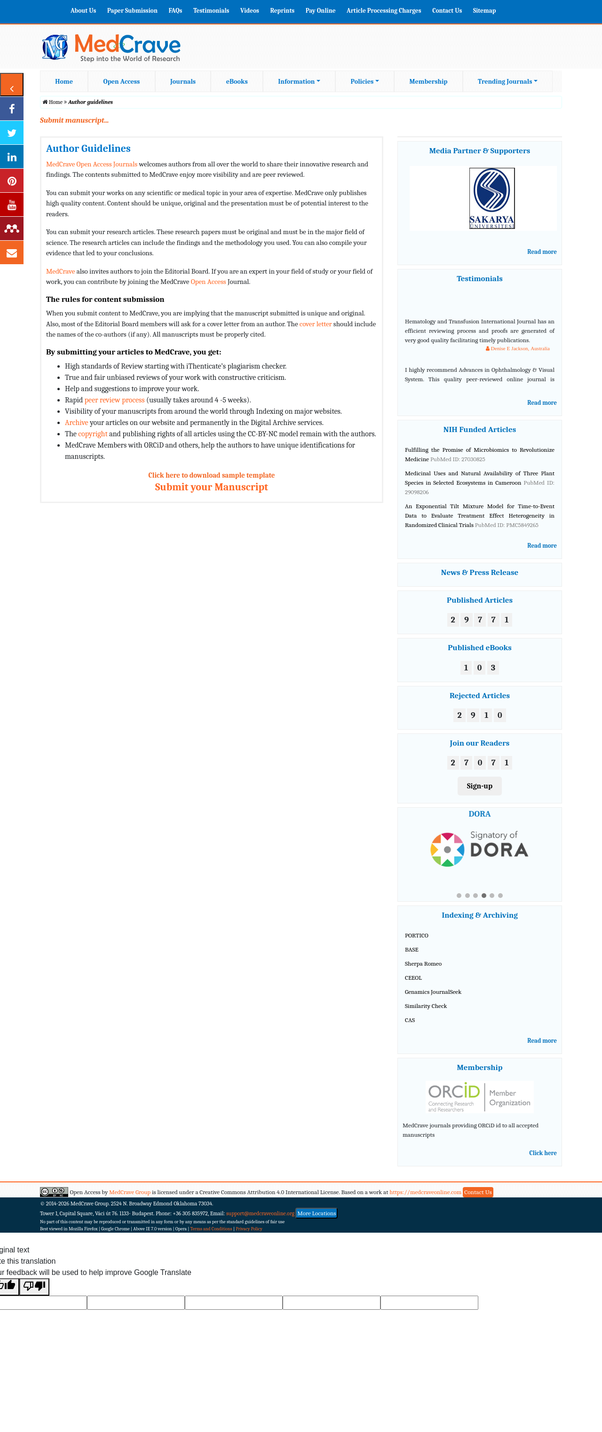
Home (64, 82)
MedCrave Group (129, 1192)
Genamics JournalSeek (433, 991)
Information (296, 82)
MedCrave (60, 271)
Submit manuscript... (74, 120)
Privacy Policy (249, 1229)
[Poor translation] (34, 1287)
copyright (92, 434)
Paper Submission (132, 10)
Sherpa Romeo (423, 963)
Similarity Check (426, 1005)
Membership (428, 82)
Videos (249, 10)
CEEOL (413, 977)
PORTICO (416, 935)
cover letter (316, 324)
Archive (76, 422)
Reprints (282, 10)
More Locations (316, 1213)
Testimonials (211, 10)
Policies (362, 82)
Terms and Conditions (211, 1229)
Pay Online (321, 10)
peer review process (115, 400)
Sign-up (479, 786)
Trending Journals (505, 82)
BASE (412, 949)
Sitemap (484, 10)
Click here (543, 1153)
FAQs (175, 10)
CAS (410, 1019)
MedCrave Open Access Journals (91, 164)
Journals (183, 82)
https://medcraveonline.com (426, 1192)
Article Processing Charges (384, 10)
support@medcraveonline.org (260, 1213)
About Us (83, 10)
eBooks (237, 82)
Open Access (121, 82)
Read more (542, 251)
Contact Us (447, 10)
